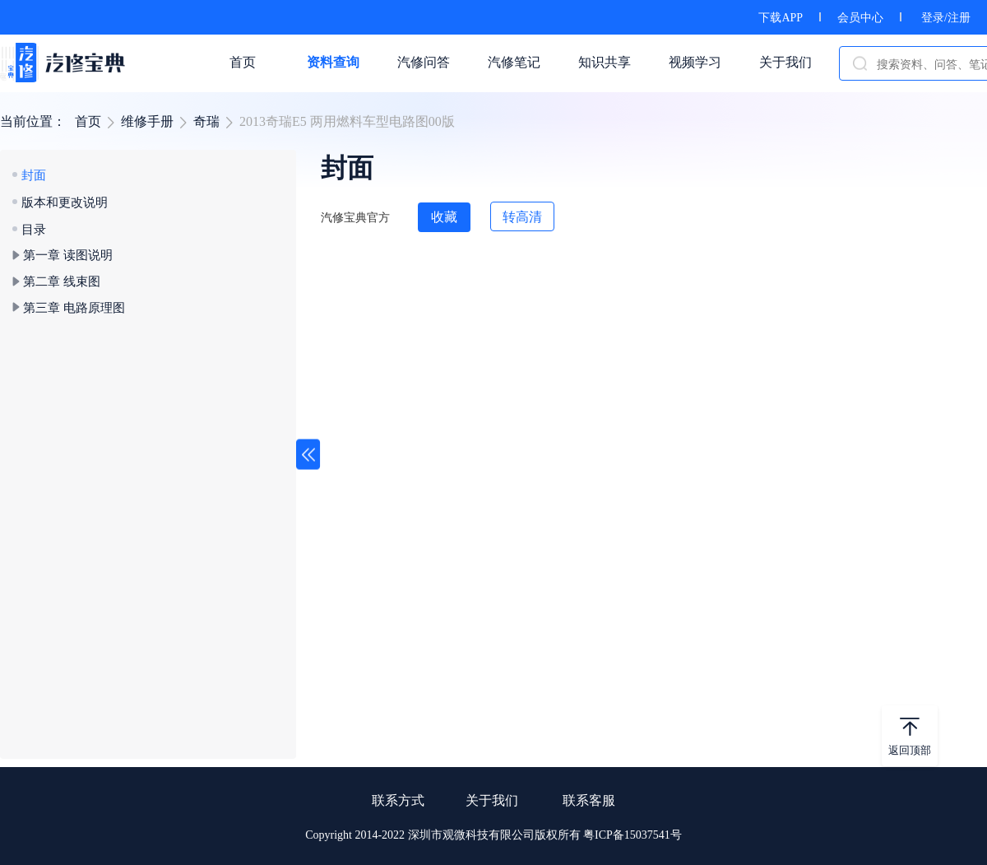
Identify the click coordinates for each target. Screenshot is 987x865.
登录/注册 (946, 18)
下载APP (780, 18)
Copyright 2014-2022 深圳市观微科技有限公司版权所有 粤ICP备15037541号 (493, 835)
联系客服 (589, 800)
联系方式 (398, 800)
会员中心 (860, 18)
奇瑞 (206, 121)
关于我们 (492, 800)
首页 (88, 121)
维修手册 (147, 121)
